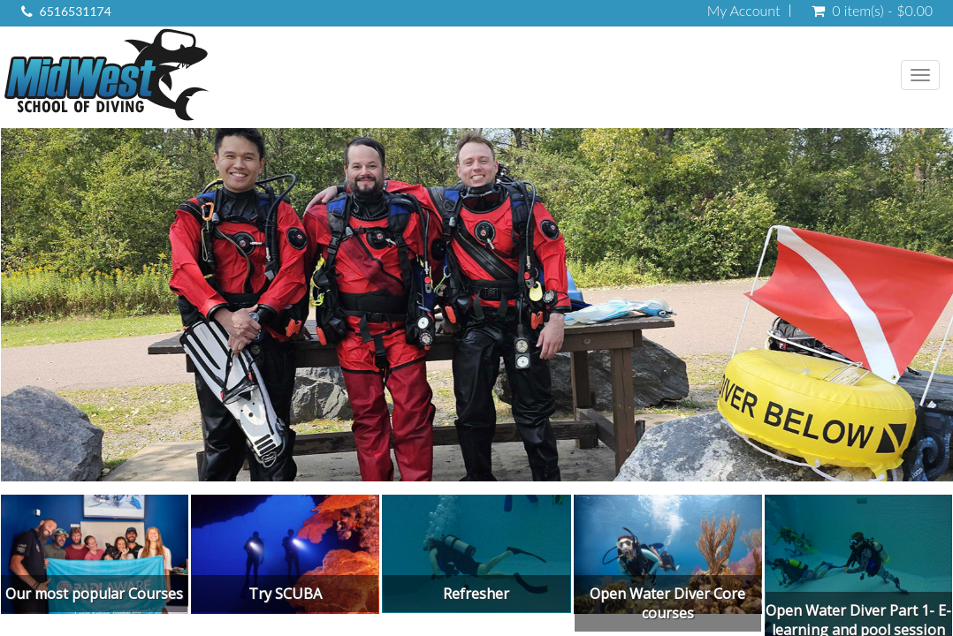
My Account (744, 10)
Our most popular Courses (94, 593)
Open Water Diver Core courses (667, 603)
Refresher (476, 593)
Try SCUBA (285, 593)
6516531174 (75, 11)
